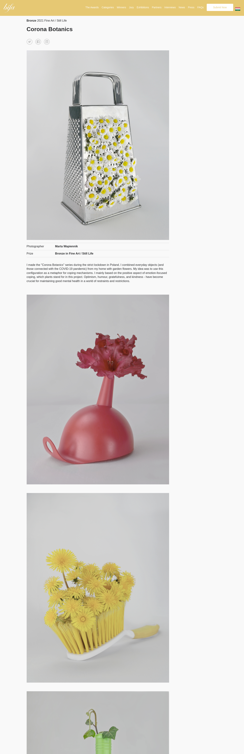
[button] (29, 42)
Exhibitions (143, 7)
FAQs (200, 7)
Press (191, 7)
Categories (108, 7)
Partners (156, 7)
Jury (131, 7)
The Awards (92, 7)
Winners (121, 7)
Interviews (170, 7)
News (182, 7)
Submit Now (220, 7)
